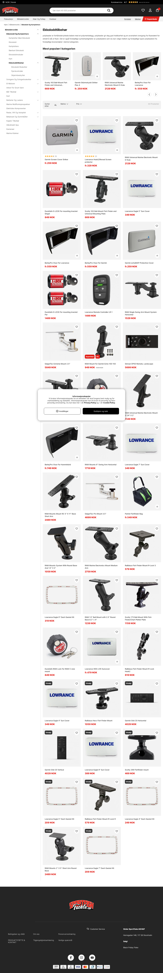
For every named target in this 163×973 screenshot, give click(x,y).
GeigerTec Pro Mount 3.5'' (95, 514)
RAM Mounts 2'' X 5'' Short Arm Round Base (61, 869)
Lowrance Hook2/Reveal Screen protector (98, 160)
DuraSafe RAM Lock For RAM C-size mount (60, 670)
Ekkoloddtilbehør (22, 63)
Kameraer (21, 129)
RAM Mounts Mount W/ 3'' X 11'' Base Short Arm (60, 515)
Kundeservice (116, 2)
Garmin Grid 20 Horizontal (135, 720)
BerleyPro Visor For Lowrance (143, 83)
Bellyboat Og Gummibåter (21, 117)
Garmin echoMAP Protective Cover (139, 263)
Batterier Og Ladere (21, 100)
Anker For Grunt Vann (15, 88)
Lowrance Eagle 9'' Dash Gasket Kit (59, 617)
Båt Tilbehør (21, 92)
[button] (142, 2)
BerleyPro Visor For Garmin (96, 263)
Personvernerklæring (66, 934)
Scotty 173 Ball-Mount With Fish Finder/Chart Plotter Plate (138, 618)
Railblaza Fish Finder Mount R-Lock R (100, 819)
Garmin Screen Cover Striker (56, 159)
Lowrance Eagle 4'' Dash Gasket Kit (139, 819)
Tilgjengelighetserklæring (43, 940)
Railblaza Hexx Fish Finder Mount (98, 720)
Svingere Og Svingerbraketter (21, 79)
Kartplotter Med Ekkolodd (19, 38)
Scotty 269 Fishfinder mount (137, 770)
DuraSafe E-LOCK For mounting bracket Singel (61, 212)
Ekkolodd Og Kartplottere (30, 25)
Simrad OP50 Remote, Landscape (139, 364)
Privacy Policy (90, 403)
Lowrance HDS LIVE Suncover (97, 669)
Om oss (36, 934)
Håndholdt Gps (12, 125)
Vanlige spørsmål (65, 940)
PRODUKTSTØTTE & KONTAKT (16, 941)
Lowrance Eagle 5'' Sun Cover (137, 211)
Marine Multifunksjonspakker (18, 104)
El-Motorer (21, 83)
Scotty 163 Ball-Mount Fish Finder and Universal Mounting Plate (56, 83)
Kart (10, 59)
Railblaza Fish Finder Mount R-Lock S (140, 565)
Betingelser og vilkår (16, 934)
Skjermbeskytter (18, 75)
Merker (138, 19)
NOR (10, 2)
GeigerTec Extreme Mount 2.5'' (57, 364)
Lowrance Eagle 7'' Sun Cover (137, 464)
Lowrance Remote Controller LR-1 (98, 312)
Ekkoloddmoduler (16, 54)
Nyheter (127, 19)
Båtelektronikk (23, 19)
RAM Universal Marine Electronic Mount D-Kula (115, 83)
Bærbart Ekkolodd (16, 50)
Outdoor (52, 19)
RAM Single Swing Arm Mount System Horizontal (141, 313)
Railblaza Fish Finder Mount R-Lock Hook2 (139, 670)
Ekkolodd (12, 42)
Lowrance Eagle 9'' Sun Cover (97, 770)
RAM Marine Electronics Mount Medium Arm (101, 566)
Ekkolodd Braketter (19, 67)
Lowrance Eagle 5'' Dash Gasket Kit (59, 819)
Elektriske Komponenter (16, 108)
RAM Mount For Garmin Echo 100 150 (100, 364)
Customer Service (97, 929)
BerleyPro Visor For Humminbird (58, 464)
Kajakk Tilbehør (12, 121)
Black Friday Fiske (130, 947)
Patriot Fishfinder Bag (134, 514)
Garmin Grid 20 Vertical (54, 770)
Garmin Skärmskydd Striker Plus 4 (86, 83)
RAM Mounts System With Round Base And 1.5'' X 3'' (61, 566)
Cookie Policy (109, 403)
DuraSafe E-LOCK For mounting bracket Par (61, 313)
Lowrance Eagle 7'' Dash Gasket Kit (99, 868)
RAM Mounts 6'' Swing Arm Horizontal (100, 464)
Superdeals (151, 19)
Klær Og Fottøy (39, 19)
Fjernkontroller (17, 71)
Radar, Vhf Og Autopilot (21, 112)
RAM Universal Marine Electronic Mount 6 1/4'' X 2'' (141, 414)
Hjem (6, 25)
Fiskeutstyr (8, 19)
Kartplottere (14, 46)
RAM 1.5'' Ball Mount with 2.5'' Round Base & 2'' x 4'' (100, 618)
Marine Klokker (12, 133)
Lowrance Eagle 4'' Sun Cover (57, 720)
